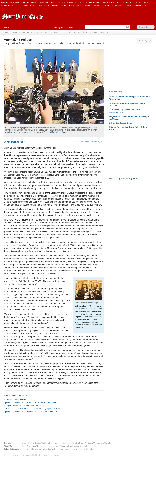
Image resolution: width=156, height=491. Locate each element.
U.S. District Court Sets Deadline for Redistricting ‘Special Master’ (32, 408)
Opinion (37, 443)
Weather (48, 32)
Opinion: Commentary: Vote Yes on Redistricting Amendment (30, 402)
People (108, 443)
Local (39, 32)
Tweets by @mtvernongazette (123, 178)
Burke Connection (46, 2)
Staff (23, 446)
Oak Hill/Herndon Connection (47, 5)
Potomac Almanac (67, 5)
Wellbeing (89, 443)
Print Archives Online (78, 32)
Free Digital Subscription (31, 449)
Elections (31, 32)
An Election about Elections (15, 399)
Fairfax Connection (92, 2)
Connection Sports (140, 5)
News (24, 443)
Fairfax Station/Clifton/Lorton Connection (116, 2)
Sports (30, 443)
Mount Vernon (19, 32)
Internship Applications (52, 449)
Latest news (116, 91)
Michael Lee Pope (58, 132)
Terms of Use (53, 446)
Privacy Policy (65, 446)
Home (7, 32)
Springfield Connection (101, 5)
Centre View (60, 2)
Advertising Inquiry (69, 449)
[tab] (129, 91)
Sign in (6, 27)
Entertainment (64, 443)
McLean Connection (8, 5)
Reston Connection (83, 5)
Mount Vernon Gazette (26, 5)
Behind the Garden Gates (120, 123)
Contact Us (105, 32)
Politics (45, 443)
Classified (93, 32)
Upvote (145, 41)
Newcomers (99, 443)
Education (53, 443)
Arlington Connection (30, 2)
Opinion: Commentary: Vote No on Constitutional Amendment (30, 411)
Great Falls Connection (141, 2)
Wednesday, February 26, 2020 (91, 142)
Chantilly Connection (74, 2)
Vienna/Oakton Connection (121, 5)
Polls (56, 32)
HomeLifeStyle (77, 443)
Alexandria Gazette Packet (10, 2)
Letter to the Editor (86, 449)
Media (63, 32)
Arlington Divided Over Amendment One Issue (24, 405)
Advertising (31, 446)
